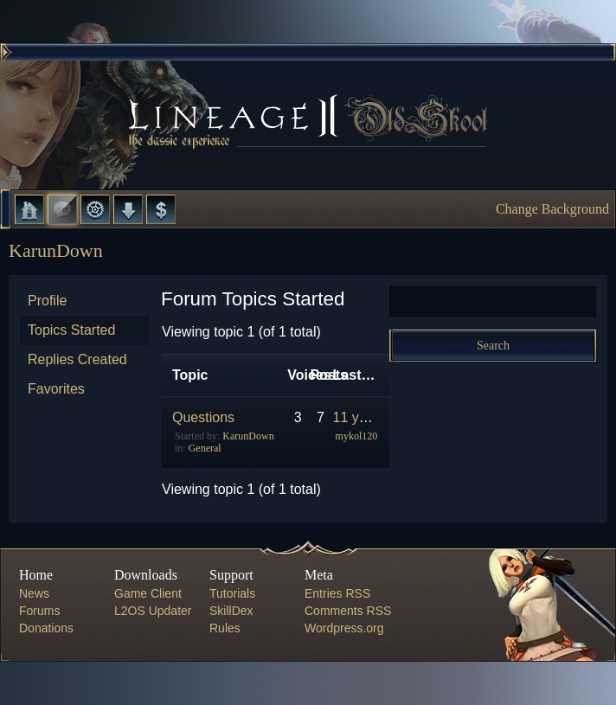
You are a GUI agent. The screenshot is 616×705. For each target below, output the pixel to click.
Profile (47, 300)
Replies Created (77, 359)
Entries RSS (337, 593)
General (205, 448)
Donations (46, 628)
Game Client (148, 593)
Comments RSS (348, 611)
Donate (161, 209)
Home (29, 209)
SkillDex (231, 611)
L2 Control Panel (95, 209)
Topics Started (71, 330)
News (34, 593)
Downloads (128, 209)
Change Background (552, 209)
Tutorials (232, 593)
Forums (62, 209)
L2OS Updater (153, 611)
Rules (225, 628)
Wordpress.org (344, 628)
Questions (203, 417)
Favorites (56, 388)
